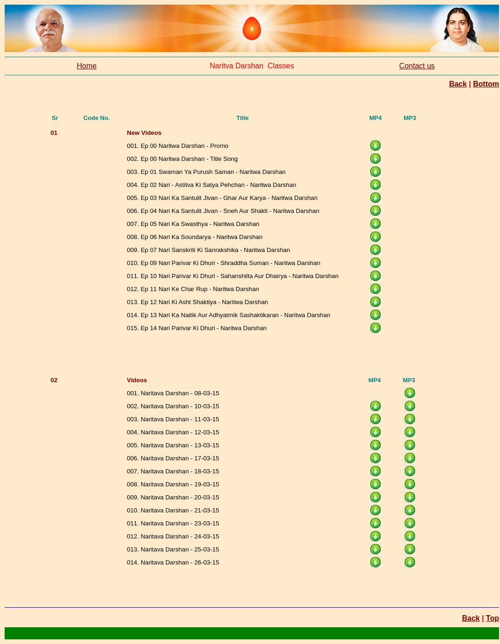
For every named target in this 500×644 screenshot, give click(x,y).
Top (492, 618)
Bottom (486, 84)
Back (458, 84)
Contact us (416, 66)
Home (87, 66)
